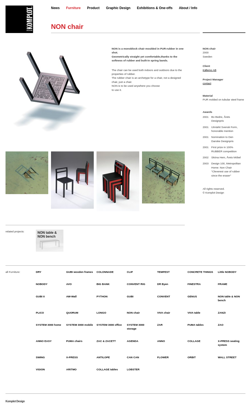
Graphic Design (118, 8)
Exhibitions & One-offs (154, 8)
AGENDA (132, 341)
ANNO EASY (44, 341)
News (55, 8)
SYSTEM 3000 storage (135, 326)
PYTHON (102, 296)
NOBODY (41, 284)
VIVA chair (163, 312)
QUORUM (72, 312)
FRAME (222, 284)
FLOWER (163, 357)
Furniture (73, 8)
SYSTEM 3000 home (48, 324)
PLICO (40, 312)
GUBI (130, 296)
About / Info (188, 8)
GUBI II (40, 296)
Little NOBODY (227, 271)
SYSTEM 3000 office (109, 324)
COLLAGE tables (107, 369)
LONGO (101, 312)
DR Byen (162, 284)
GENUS (192, 296)
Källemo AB (209, 70)
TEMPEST (163, 271)
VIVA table (194, 312)
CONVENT (163, 296)
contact (207, 83)
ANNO (161, 341)
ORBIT (192, 357)
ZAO (220, 324)
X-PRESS (72, 357)
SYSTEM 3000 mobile (79, 324)
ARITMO (71, 369)
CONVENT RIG (136, 284)
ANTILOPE (103, 357)
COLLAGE (194, 341)
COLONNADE (105, 271)
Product (93, 8)
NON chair (133, 312)
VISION (40, 369)
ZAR (160, 324)
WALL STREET (227, 357)
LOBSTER (133, 369)
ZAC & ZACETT (106, 341)
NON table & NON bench (229, 298)
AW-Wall (71, 296)
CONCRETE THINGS (200, 271)
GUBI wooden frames (79, 271)
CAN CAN (133, 357)
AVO (69, 284)
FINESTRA (194, 284)
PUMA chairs (74, 341)
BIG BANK (103, 284)
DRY (38, 271)
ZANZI (222, 312)
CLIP (130, 271)
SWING (40, 357)
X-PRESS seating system (228, 342)
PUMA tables (196, 324)
